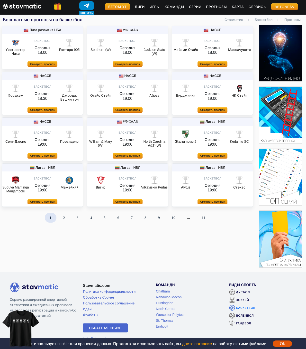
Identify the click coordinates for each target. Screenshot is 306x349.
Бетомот (117, 7)
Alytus (185, 187)
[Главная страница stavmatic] (22, 5)
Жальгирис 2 (186, 141)
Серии (195, 7)
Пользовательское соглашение (109, 303)
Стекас (239, 187)
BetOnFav (284, 7)
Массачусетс (239, 49)
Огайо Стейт (100, 95)
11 (203, 218)
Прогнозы (216, 7)
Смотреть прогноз (42, 64)
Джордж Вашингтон (69, 97)
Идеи (87, 309)
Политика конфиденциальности (109, 291)
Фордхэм (15, 95)
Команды (174, 7)
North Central (166, 309)
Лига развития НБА (45, 30)
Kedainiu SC (239, 141)
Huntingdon (164, 303)
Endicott (162, 326)
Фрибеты (90, 315)
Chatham (163, 291)
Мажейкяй (69, 187)
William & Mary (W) (100, 143)
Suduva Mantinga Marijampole (15, 189)
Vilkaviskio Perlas (154, 187)
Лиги (140, 7)
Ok (282, 343)
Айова (154, 95)
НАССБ (215, 30)
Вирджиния (185, 95)
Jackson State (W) (154, 51)
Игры (155, 7)
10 (173, 218)
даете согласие (197, 343)
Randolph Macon (169, 297)
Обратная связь (105, 328)
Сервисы (257, 7)
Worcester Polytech (170, 314)
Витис (101, 187)
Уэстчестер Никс (16, 51)
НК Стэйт (239, 95)
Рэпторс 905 (69, 49)
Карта (238, 7)
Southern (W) (100, 49)
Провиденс (69, 141)
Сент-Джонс (15, 141)
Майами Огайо (185, 49)
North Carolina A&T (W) (154, 143)
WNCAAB (130, 30)
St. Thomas (164, 320)
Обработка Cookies (99, 297)
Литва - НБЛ (215, 121)
